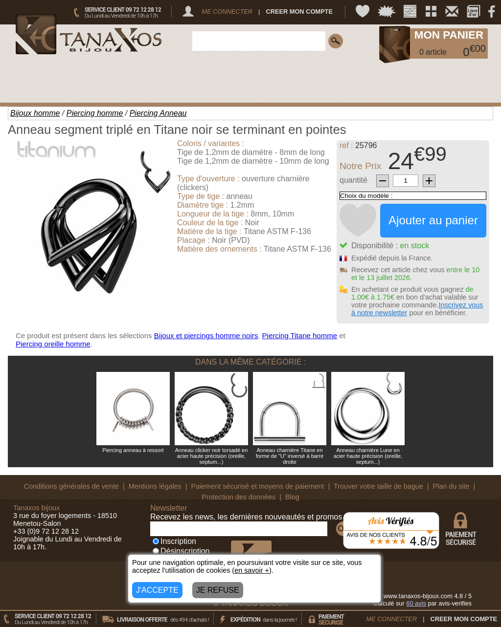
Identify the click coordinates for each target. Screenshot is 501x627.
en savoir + (251, 570)
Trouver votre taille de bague (378, 486)
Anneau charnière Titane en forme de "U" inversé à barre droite (290, 456)
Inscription (174, 541)
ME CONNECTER (227, 11)
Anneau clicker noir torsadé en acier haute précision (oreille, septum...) (211, 456)
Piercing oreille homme (53, 344)
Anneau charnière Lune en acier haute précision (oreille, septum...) (368, 456)
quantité (353, 180)
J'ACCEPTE (157, 590)
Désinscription (181, 551)
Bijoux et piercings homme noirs (206, 335)
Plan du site (451, 486)
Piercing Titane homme (299, 335)
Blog (292, 497)
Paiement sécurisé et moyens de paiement (257, 486)
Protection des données (238, 497)
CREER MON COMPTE (299, 11)
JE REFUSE (217, 590)
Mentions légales (155, 486)
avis (416, 603)
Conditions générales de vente (71, 486)
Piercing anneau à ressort (132, 450)
